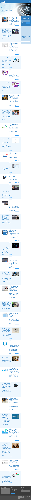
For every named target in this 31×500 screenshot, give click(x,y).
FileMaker (23, 20)
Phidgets (22, 16)
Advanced (23, 19)
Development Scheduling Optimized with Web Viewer (13, 287)
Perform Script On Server (13, 460)
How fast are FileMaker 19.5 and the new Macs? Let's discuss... (13, 202)
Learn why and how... (11, 25)
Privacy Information (22, 9)
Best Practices (27, 19)
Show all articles (3, 11)
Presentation (23, 23)
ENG (29, 496)
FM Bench (26, 14)
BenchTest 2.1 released (6, 57)
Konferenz (27, 23)
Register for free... (11, 240)
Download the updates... (3, 254)
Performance (23, 13)
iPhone (26, 18)
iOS (26, 21)
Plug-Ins (23, 14)
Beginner (25, 16)
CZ (27, 496)
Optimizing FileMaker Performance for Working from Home (13, 399)
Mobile (25, 21)
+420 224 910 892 (13, 490)
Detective (26, 20)
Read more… (3, 482)
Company (2, 496)
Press (4, 496)
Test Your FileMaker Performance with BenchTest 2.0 (5, 216)
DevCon (22, 21)
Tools (27, 16)
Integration (23, 15)
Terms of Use (7, 496)
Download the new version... (11, 353)
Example (27, 17)
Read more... (10, 324)
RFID (28, 18)
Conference (23, 18)
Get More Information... (10, 182)
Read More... (3, 67)
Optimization (27, 22)
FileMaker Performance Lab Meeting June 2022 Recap (6, 186)
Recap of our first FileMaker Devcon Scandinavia (5, 444)
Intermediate (27, 15)
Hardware (23, 22)
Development (23, 17)
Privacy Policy (11, 496)
